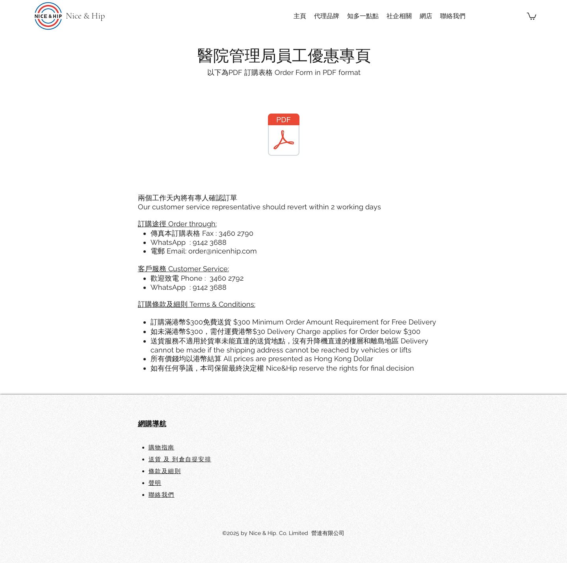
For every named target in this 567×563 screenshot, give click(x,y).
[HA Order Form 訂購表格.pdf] (283, 135)
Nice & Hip (85, 16)
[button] (531, 16)
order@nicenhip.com (222, 251)
